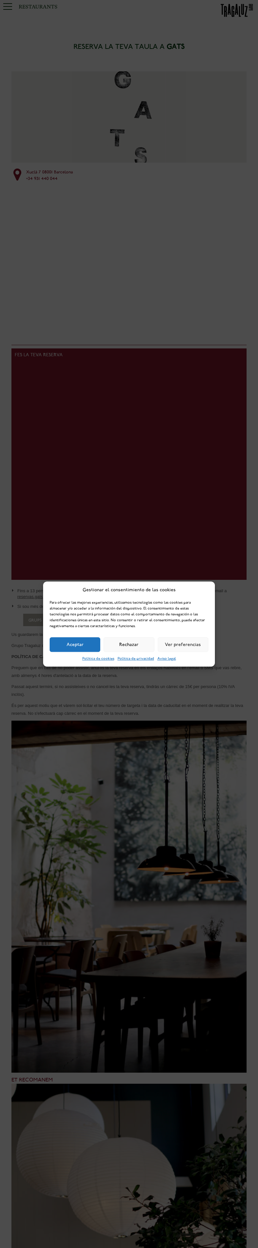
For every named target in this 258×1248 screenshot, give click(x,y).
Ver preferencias (183, 645)
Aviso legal (166, 658)
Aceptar (75, 645)
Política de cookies (98, 658)
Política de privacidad (136, 658)
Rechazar (128, 645)
